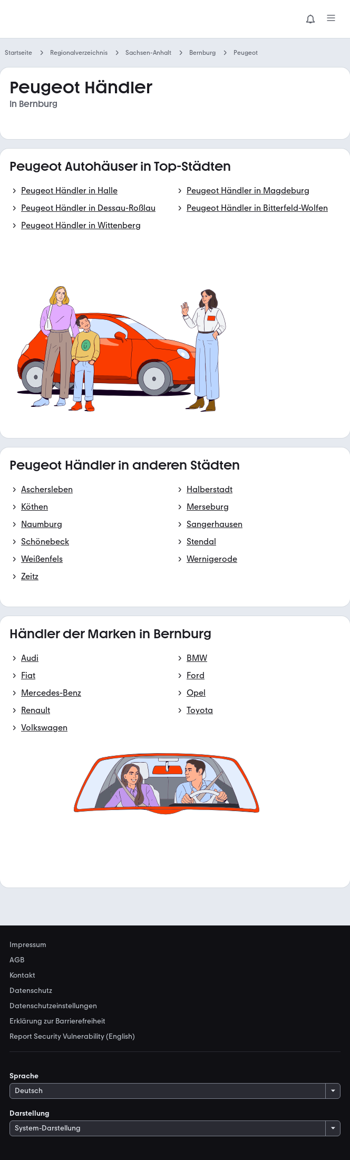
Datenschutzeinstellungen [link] (53, 1006)
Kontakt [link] (22, 975)
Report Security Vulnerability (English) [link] (72, 1036)
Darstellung (29, 1113)
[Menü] (331, 19)
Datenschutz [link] (30, 991)
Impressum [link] (27, 945)
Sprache (23, 1075)
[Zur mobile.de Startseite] (88, 19)
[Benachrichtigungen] (310, 18)
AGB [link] (16, 960)
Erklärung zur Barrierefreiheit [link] (57, 1021)
